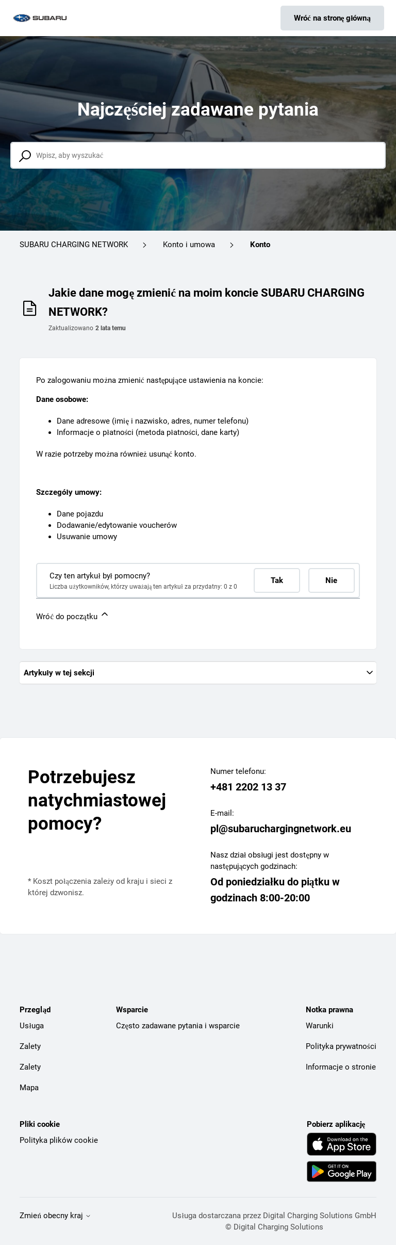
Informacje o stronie (341, 1067)
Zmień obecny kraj (55, 1215)
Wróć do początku (72, 615)
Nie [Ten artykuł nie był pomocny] (331, 580)
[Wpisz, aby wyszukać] (198, 155)
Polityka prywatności (341, 1046)
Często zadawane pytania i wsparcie (178, 1025)
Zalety (30, 1046)
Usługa (31, 1025)
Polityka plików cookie (59, 1140)
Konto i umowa (189, 244)
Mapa (29, 1087)
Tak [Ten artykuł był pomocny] (277, 580)
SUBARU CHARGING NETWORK (74, 244)
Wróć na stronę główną (332, 18)
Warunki (320, 1025)
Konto (260, 244)
